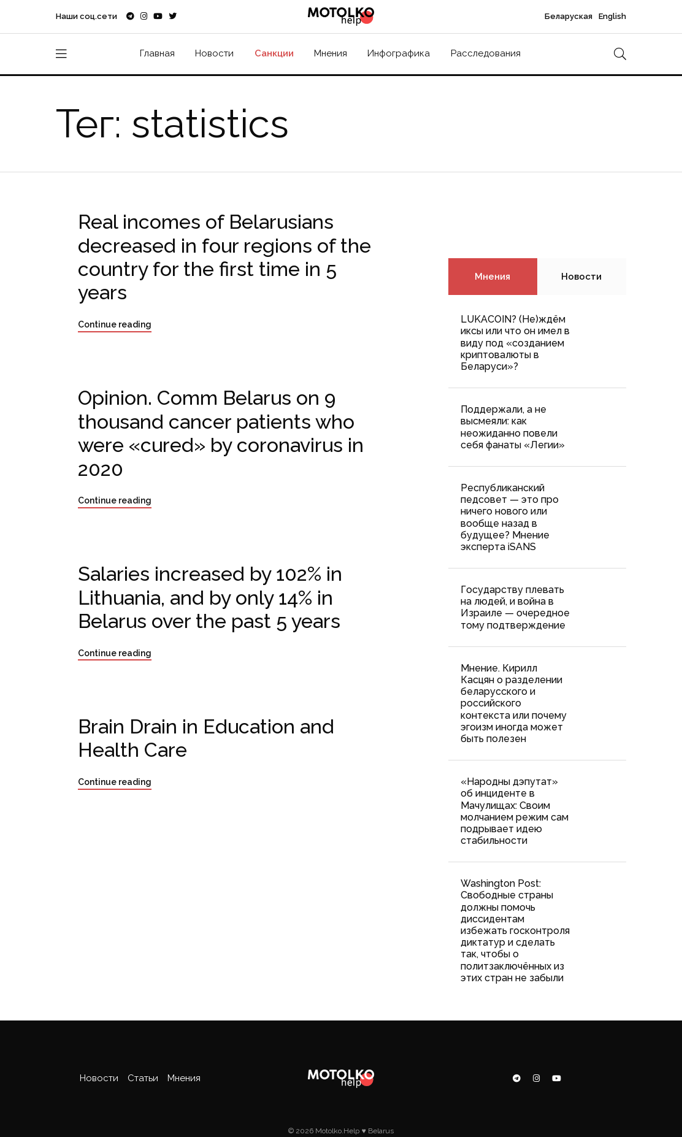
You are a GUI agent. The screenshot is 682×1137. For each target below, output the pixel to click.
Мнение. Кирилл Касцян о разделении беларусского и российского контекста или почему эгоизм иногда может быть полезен (514, 703)
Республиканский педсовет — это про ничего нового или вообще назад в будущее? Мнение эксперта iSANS (510, 517)
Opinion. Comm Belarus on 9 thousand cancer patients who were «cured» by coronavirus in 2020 (221, 433)
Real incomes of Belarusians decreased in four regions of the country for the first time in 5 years (224, 257)
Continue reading (114, 324)
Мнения (330, 53)
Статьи (143, 1078)
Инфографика (398, 53)
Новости (214, 53)
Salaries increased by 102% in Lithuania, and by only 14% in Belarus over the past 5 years (210, 597)
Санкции (274, 53)
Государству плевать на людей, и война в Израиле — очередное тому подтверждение (515, 607)
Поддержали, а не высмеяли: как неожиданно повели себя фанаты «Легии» (513, 427)
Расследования (486, 53)
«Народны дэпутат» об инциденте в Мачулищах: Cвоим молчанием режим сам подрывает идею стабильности (515, 811)
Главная (157, 53)
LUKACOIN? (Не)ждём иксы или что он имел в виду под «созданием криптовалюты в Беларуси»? (515, 342)
